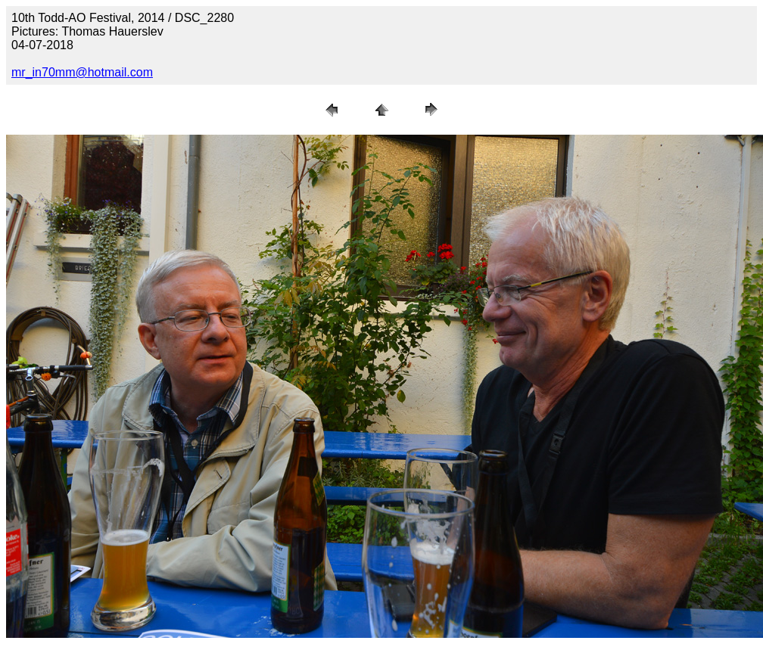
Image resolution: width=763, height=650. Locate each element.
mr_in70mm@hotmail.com (82, 72)
